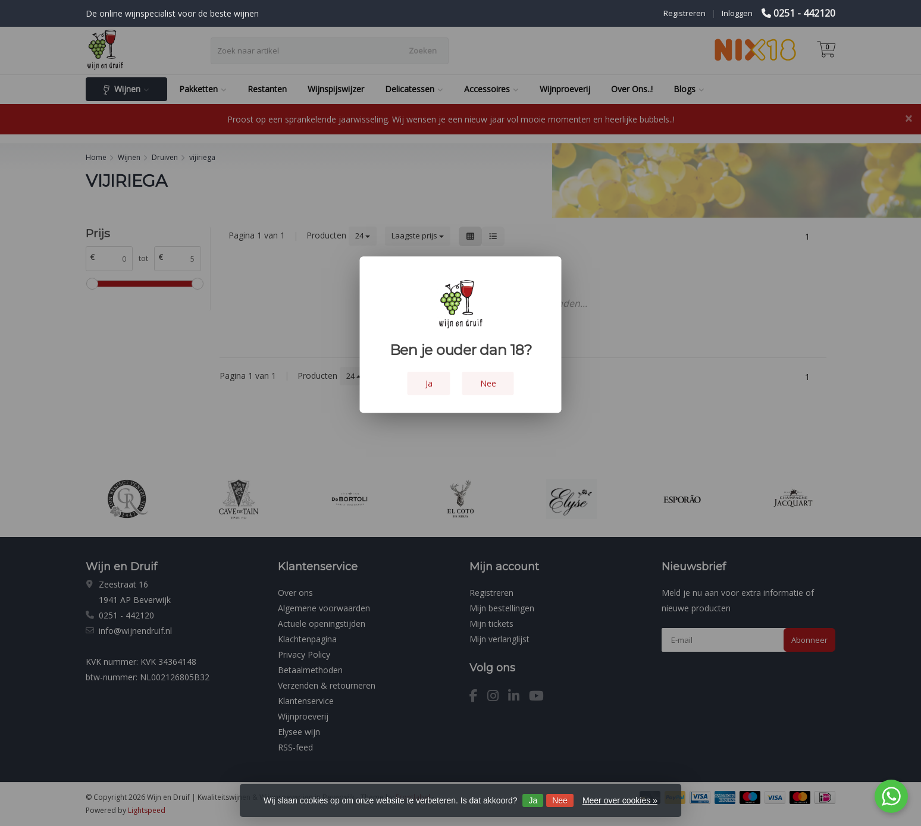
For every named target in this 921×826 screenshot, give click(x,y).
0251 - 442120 (804, 13)
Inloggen (737, 13)
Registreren (684, 13)
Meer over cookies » (619, 800)
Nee (560, 800)
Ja (532, 800)
